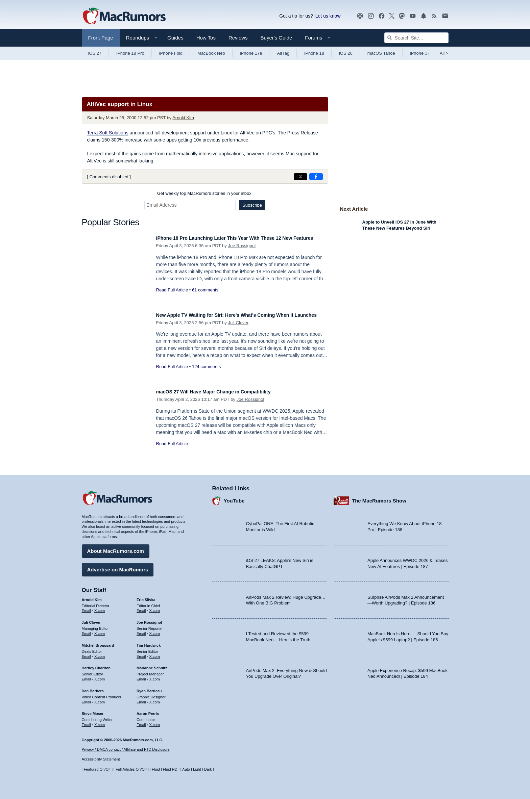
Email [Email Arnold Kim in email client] (86, 607)
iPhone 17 (420, 53)
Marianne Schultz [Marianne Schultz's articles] (152, 665)
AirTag (283, 53)
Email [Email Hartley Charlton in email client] (86, 676)
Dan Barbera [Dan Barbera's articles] (93, 688)
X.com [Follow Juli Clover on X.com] (99, 630)
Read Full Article (172, 297)
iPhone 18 (314, 53)
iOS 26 (346, 53)
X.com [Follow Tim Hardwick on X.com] (154, 653)
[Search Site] (416, 37)
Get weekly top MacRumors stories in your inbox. (205, 193)
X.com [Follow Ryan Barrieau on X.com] (154, 699)
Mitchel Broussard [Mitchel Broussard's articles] (98, 642)
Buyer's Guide (276, 38)
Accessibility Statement (101, 759)
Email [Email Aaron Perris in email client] (141, 721)
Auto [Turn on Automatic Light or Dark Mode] (186, 770)
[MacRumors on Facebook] (381, 16)
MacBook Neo (211, 53)
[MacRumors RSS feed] (434, 16)
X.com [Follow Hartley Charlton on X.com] (99, 676)
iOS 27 (95, 53)
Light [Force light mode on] (197, 770)
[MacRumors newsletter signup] (445, 16)
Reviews (238, 38)
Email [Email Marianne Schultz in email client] (141, 676)
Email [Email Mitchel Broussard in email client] (86, 653)
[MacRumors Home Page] (124, 16)
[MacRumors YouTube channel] (412, 16)
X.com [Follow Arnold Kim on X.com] (99, 607)
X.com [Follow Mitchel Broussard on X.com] (99, 653)
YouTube (234, 497)
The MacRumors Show (379, 497)
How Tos (206, 38)
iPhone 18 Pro (130, 53)
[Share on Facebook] (316, 176)
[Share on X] (300, 176)
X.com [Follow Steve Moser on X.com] (99, 721)
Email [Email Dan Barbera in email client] (86, 699)
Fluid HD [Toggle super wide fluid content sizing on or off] (170, 770)
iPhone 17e (251, 53)
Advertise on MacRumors (117, 566)
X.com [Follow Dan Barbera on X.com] (99, 699)
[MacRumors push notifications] (423, 16)
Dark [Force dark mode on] (208, 770)
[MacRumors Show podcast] (360, 16)
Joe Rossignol (242, 253)
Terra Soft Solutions (107, 132)
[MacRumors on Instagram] (370, 16)
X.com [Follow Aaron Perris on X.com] (154, 721)
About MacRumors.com (115, 547)
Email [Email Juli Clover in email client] (86, 630)
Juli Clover (238, 330)
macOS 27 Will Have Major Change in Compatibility (225, 391)
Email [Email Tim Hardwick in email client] (141, 653)
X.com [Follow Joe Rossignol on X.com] (154, 630)
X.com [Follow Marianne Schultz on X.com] (154, 676)
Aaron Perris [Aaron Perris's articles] (148, 710)
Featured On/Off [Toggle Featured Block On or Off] (97, 770)
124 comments (206, 374)
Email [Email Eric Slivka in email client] (141, 607)
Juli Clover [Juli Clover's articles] (91, 619)
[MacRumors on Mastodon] (402, 16)
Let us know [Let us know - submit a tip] (328, 16)
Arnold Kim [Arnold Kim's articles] (92, 596)
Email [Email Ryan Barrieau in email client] (141, 699)
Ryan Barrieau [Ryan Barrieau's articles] (149, 688)
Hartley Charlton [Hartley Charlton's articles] (96, 665)
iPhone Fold (171, 53)
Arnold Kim (183, 117)
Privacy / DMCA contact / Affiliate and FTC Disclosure (126, 749)
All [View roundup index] (444, 53)
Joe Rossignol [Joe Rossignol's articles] (149, 619)
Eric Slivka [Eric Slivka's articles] (146, 596)
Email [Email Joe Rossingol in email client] (141, 630)
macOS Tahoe (381, 53)
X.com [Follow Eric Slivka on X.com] (154, 607)
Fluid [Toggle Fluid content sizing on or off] (156, 770)
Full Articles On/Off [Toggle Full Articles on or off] (131, 770)
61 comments (205, 297)
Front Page (100, 38)
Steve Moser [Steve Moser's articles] (93, 710)
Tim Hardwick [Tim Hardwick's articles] (149, 642)
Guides (175, 38)
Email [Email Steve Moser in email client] (86, 721)
